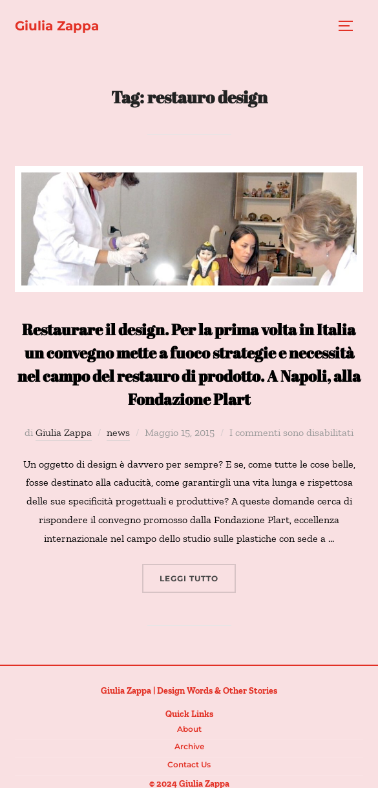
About (189, 729)
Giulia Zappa (57, 26)
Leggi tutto (198, 577)
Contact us (189, 764)
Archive (189, 746)
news (118, 432)
